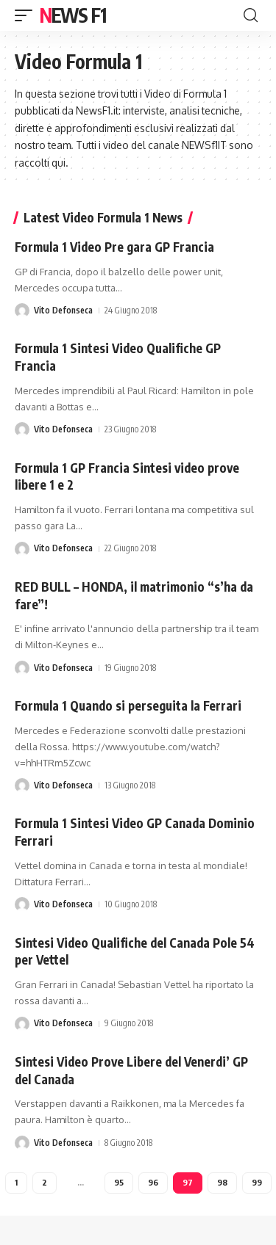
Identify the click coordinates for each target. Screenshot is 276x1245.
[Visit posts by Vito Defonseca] (22, 310)
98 (222, 1182)
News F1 (73, 15)
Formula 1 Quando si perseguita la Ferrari (128, 705)
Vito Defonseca (63, 310)
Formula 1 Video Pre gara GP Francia (114, 247)
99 (257, 1182)
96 (153, 1182)
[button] (27, 15)
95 (119, 1182)
